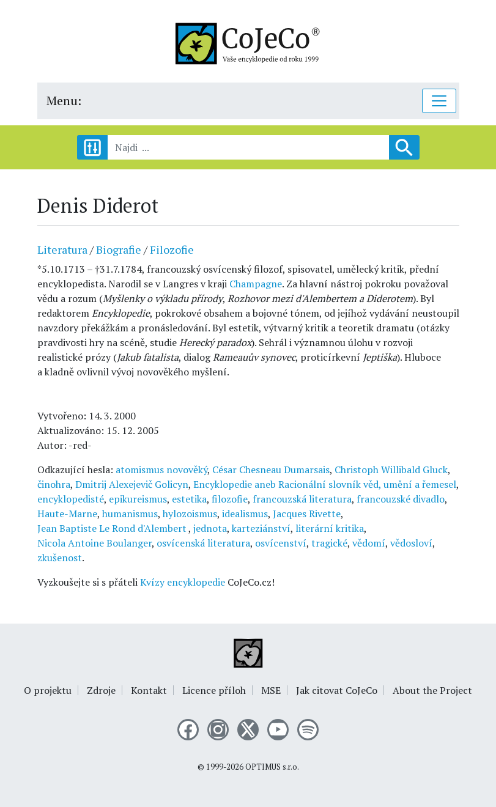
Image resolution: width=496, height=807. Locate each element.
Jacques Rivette (307, 513)
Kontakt (149, 690)
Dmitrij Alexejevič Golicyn (131, 484)
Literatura (62, 249)
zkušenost (59, 557)
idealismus (245, 513)
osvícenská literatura (203, 543)
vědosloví (411, 543)
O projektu (48, 690)
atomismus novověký (161, 469)
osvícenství (280, 543)
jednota (210, 528)
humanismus (130, 513)
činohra (53, 484)
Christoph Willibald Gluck (391, 469)
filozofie (230, 499)
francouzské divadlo (401, 499)
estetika (189, 499)
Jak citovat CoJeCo (336, 690)
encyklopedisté (70, 499)
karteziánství (261, 528)
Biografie (118, 249)
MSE (271, 690)
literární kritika (329, 528)
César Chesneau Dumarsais (271, 469)
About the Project (432, 690)
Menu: (63, 100)
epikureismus (138, 499)
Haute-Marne (67, 513)
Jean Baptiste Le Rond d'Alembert (112, 528)
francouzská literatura (302, 499)
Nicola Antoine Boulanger (94, 543)
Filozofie (172, 249)
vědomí (368, 543)
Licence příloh (214, 690)
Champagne (255, 283)
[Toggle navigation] (439, 101)
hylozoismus (190, 513)
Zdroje (101, 690)
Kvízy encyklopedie (182, 582)
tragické (329, 543)
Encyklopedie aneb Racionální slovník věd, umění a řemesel (324, 484)
